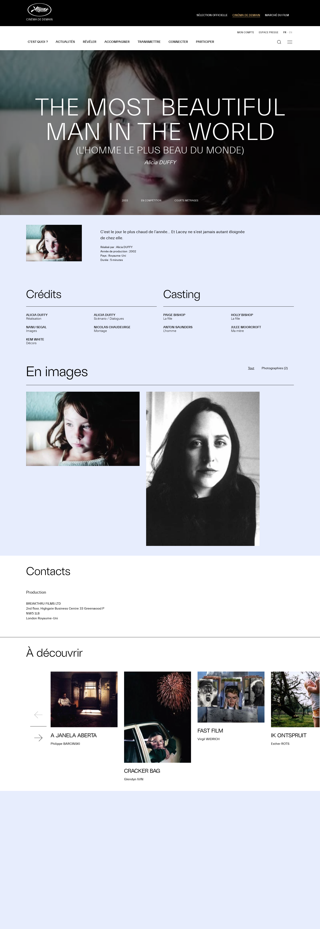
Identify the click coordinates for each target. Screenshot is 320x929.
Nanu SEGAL (36, 327)
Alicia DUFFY (37, 315)
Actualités (65, 42)
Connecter (178, 42)
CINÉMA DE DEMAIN (246, 15)
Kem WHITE (35, 339)
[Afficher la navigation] (289, 42)
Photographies (275, 368)
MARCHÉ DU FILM (277, 15)
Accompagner (117, 42)
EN (290, 32)
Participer (205, 42)
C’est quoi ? (38, 42)
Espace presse (268, 32)
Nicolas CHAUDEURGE (112, 327)
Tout (251, 368)
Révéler (89, 42)
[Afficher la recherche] (279, 42)
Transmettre (149, 42)
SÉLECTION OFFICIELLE (212, 15)
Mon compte (245, 32)
